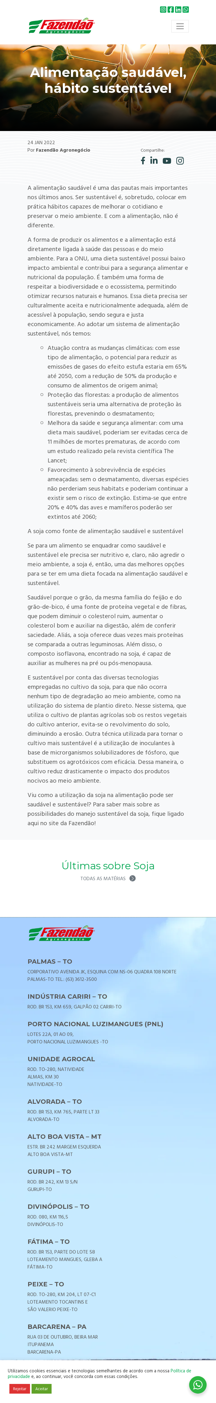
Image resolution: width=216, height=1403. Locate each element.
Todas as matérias (108, 878)
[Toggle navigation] (180, 26)
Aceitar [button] (41, 1388)
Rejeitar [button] (19, 1388)
